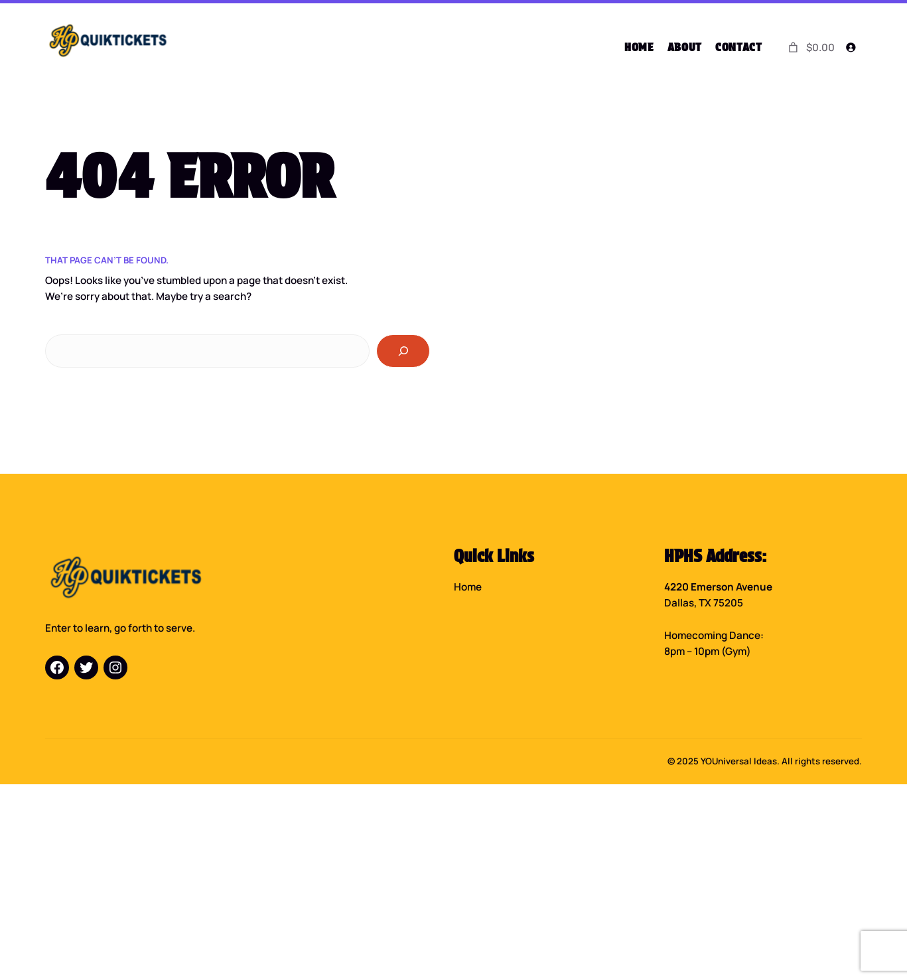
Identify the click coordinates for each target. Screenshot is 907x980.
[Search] (403, 350)
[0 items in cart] (810, 47)
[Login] (850, 47)
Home (468, 586)
